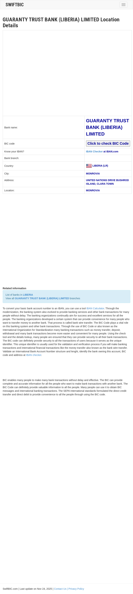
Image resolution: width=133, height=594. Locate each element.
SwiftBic (15, 4)
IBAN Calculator (95, 308)
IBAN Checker (94, 151)
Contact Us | (61, 588)
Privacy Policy (76, 588)
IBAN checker (33, 355)
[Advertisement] (42, 72)
